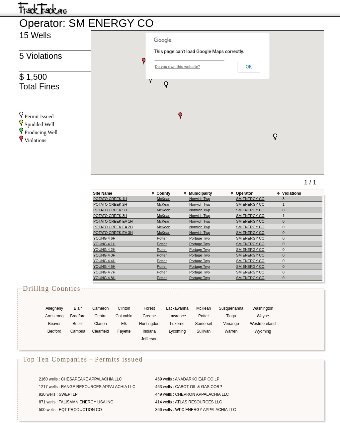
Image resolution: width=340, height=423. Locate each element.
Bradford (77, 316)
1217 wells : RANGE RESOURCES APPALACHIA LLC (87, 386)
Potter (162, 238)
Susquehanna (231, 308)
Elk (124, 323)
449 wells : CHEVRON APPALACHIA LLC (192, 394)
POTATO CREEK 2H (110, 204)
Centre (101, 316)
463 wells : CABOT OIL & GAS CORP (188, 386)
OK (249, 66)
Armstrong (54, 316)
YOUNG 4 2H (104, 250)
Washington (262, 308)
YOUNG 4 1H (104, 244)
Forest (149, 308)
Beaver (54, 323)
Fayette (123, 331)
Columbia (124, 316)
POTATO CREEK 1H (110, 199)
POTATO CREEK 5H (110, 210)
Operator (244, 193)
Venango (231, 323)
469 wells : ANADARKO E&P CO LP (187, 379)
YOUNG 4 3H (104, 255)
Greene (149, 316)
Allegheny (54, 308)
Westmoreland (263, 323)
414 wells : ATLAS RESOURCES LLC (188, 402)
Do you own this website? (177, 66)
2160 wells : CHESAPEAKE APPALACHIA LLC (80, 379)
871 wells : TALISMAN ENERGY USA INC (76, 402)
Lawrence (177, 316)
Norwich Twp (199, 199)
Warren (231, 331)
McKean (163, 199)
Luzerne (177, 323)
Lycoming (177, 331)
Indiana (149, 331)
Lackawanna (177, 308)
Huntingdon (149, 323)
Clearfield (100, 331)
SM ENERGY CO (250, 199)
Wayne (263, 316)
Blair (78, 308)
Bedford (54, 331)
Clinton (124, 308)
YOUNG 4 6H (104, 238)
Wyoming (263, 331)
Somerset (203, 323)
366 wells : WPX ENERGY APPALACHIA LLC (195, 409)
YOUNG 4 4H (104, 261)
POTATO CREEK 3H (110, 216)
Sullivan (204, 331)
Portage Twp (199, 238)
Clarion (100, 323)
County (163, 193)
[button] (144, 61)
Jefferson (149, 339)
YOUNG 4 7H (104, 272)
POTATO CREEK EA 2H (113, 227)
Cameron (100, 308)
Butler (78, 323)
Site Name (102, 193)
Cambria (77, 331)
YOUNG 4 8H (104, 278)
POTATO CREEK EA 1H (113, 221)
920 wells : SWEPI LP (58, 394)
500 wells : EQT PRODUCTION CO (70, 409)
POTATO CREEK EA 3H (113, 233)
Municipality (200, 193)
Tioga (231, 316)
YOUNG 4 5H (104, 266)
